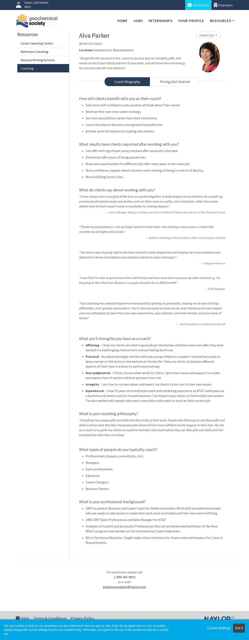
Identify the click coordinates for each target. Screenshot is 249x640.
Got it (239, 628)
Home (122, 20)
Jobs (138, 20)
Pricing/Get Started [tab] (175, 81)
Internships (160, 20)
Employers (223, 5)
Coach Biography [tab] (127, 81)
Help (22, 618)
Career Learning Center (37, 43)
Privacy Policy (82, 618)
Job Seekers (198, 5)
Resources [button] (220, 20)
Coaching (27, 68)
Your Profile (191, 20)
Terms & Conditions (50, 618)
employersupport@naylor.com (124, 587)
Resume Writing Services (38, 60)
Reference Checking (34, 52)
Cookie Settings (218, 628)
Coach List (207, 35)
